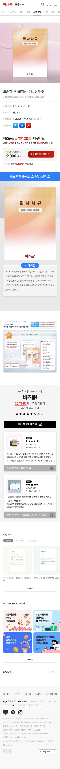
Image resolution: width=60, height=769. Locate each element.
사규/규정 (25, 106)
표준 (15, 106)
